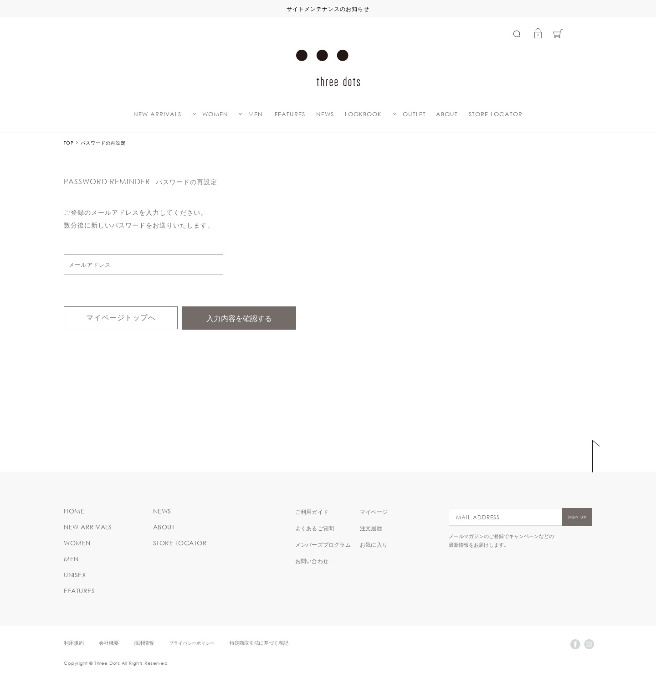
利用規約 (74, 643)
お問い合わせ (311, 561)
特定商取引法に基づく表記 (259, 643)
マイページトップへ (121, 317)
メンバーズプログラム (323, 544)
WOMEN (215, 114)
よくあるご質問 (314, 528)
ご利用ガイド (311, 511)
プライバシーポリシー (192, 642)
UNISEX (75, 575)
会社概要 (109, 643)
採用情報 (144, 643)
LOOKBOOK (363, 114)
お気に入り (374, 544)
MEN (255, 114)
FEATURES (290, 114)
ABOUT (447, 114)
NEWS (325, 114)
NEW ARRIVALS (157, 114)
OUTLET (414, 114)
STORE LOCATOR (496, 114)
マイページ (374, 511)
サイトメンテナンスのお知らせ (328, 9)
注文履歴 (371, 528)
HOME (74, 511)
